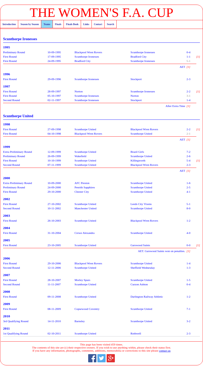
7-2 (188, 151)
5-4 (188, 160)
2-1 (188, 133)
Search (110, 24)
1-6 (188, 182)
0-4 (188, 52)
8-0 (188, 208)
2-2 (188, 91)
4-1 (188, 191)
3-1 (188, 95)
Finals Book (72, 24)
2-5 (188, 187)
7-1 (188, 308)
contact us (164, 350)
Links (86, 24)
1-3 (188, 267)
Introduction (9, 24)
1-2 (188, 220)
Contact (98, 24)
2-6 (188, 156)
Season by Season (30, 24)
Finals (58, 24)
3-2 (188, 321)
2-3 (188, 79)
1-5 (188, 279)
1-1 (188, 56)
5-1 (188, 60)
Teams (47, 24)
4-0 (188, 232)
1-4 (188, 100)
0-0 (188, 245)
